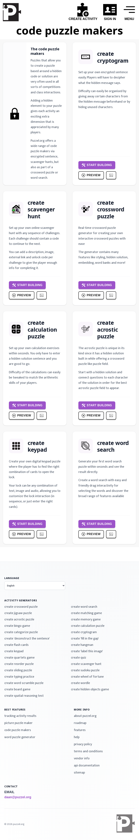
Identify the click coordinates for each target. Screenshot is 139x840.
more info (82, 709)
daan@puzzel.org (17, 797)
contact (11, 786)
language (11, 578)
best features (15, 709)
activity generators (20, 600)
